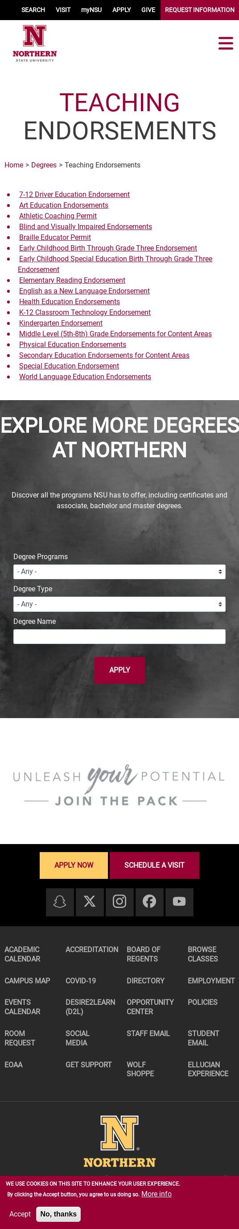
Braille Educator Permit (55, 237)
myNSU (91, 9)
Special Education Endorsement (69, 366)
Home (13, 165)
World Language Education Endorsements (85, 376)
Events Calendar (22, 1007)
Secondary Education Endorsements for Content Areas (104, 355)
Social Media (78, 1038)
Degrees (44, 165)
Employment (211, 981)
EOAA (13, 1065)
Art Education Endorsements (63, 205)
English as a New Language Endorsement (84, 291)
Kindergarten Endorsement (61, 323)
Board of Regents (144, 954)
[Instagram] (119, 902)
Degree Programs (40, 556)
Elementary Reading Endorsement (72, 280)
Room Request (19, 1038)
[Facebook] (149, 902)
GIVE (148, 9)
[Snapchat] (59, 902)
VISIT (63, 9)
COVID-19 (81, 981)
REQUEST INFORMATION (200, 9)
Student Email (203, 1038)
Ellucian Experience (208, 1070)
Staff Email (148, 1033)
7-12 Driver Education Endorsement (74, 194)
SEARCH (33, 9)
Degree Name (34, 621)
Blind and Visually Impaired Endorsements (85, 226)
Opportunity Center (150, 1007)
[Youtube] (179, 901)
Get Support (89, 1065)
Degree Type (32, 589)
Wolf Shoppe (140, 1070)
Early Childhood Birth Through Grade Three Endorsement (108, 248)
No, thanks (58, 1214)
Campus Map (27, 981)
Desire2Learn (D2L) (90, 1007)
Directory (146, 981)
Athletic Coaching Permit (58, 216)
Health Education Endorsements (69, 301)
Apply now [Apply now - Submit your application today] (73, 865)
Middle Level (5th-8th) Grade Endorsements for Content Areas (115, 334)
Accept (20, 1214)
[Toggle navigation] (225, 43)
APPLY (121, 9)
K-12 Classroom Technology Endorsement (85, 312)
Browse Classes (203, 954)
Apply (119, 670)
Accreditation (91, 949)
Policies (203, 1002)
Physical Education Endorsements (72, 344)
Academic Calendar (22, 954)
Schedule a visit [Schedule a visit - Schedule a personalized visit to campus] (154, 865)
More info (156, 1194)
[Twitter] (89, 902)
